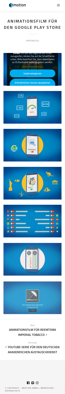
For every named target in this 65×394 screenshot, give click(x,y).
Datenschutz (12, 390)
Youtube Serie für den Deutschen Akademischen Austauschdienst (32, 349)
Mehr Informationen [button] (32, 66)
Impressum (46, 388)
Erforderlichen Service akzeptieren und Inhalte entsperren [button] (32, 84)
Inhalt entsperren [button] (33, 73)
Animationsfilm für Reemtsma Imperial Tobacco (32, 332)
